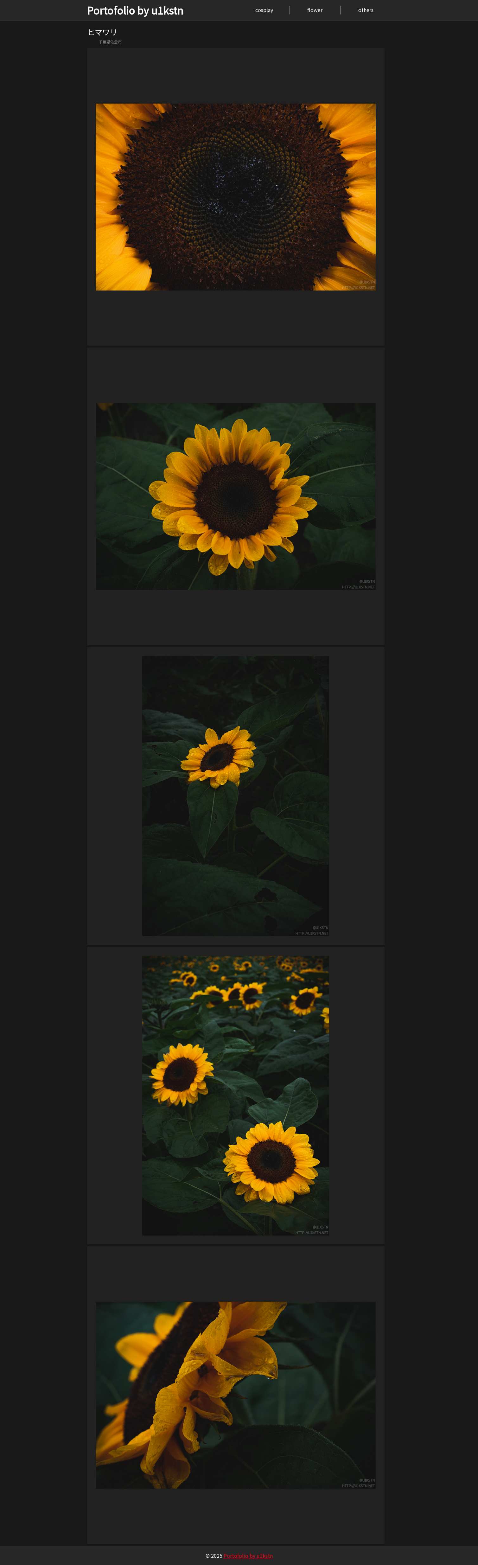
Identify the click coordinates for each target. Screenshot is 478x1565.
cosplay (264, 10)
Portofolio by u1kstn (135, 10)
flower (314, 10)
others (365, 10)
